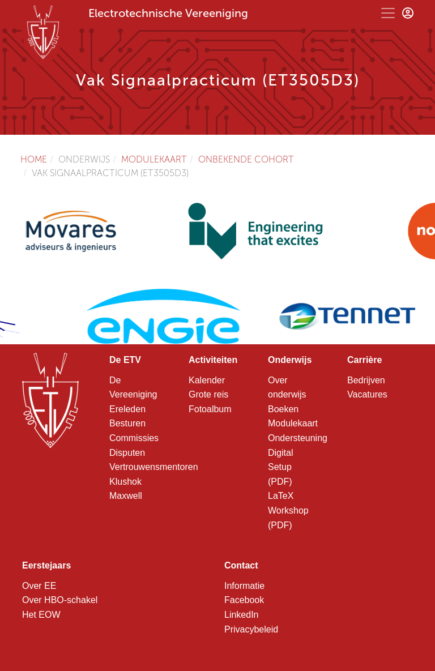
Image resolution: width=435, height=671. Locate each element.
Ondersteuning (297, 438)
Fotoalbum (210, 409)
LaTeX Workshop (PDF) (288, 510)
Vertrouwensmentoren (153, 467)
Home (33, 159)
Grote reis (208, 394)
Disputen (127, 453)
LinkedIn (241, 614)
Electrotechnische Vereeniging (168, 13)
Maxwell (125, 496)
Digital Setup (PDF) (280, 467)
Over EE (39, 586)
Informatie (244, 586)
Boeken (283, 409)
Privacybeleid (251, 629)
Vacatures (367, 394)
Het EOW (41, 614)
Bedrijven (366, 380)
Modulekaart (154, 159)
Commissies (134, 438)
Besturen (127, 423)
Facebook (244, 600)
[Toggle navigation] (387, 13)
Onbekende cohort (246, 159)
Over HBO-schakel (59, 600)
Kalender (207, 380)
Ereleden (127, 409)
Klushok (125, 481)
